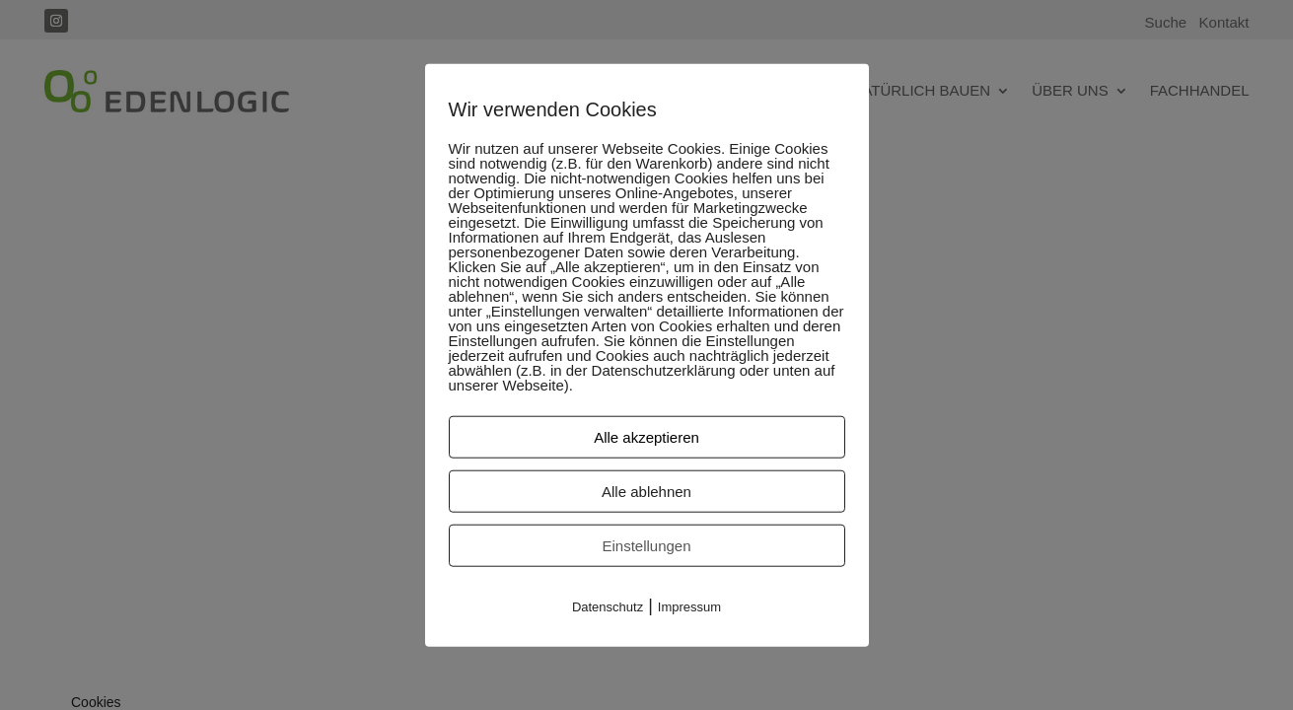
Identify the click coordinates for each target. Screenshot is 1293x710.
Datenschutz (607, 607)
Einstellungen (646, 545)
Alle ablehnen (646, 491)
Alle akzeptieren (646, 437)
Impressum (689, 607)
